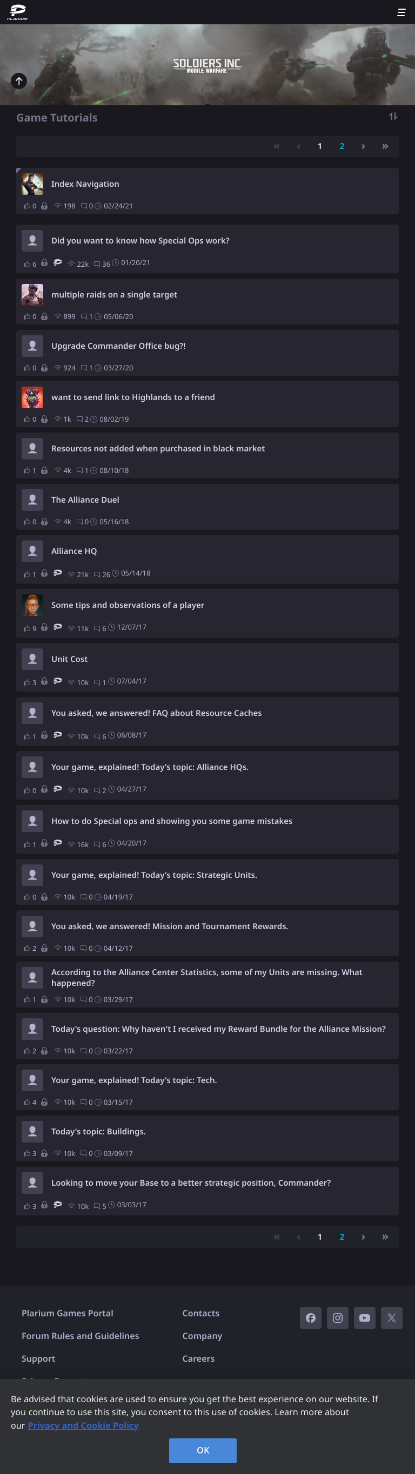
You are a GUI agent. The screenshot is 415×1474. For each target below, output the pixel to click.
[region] (207, 1426)
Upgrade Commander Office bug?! (118, 346)
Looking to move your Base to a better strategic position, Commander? (191, 1183)
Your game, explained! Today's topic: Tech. (134, 1080)
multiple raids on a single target (114, 294)
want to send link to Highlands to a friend (133, 397)
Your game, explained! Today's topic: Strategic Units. (154, 875)
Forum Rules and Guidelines (80, 1336)
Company (203, 1336)
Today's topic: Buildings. (98, 1131)
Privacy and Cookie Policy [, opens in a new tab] (83, 1425)
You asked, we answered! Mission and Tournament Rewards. (170, 926)
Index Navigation (85, 184)
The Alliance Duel (85, 500)
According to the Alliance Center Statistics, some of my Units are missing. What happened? (207, 978)
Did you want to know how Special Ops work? (140, 240)
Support (38, 1358)
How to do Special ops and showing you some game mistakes (171, 821)
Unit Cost (69, 659)
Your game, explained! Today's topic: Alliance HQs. (150, 767)
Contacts (201, 1313)
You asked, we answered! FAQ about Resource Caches (156, 713)
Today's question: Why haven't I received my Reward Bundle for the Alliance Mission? (218, 1029)
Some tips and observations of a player (127, 605)
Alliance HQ (74, 551)
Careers (199, 1358)
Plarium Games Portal (67, 1313)
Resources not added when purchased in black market (158, 448)
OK (203, 1450)
